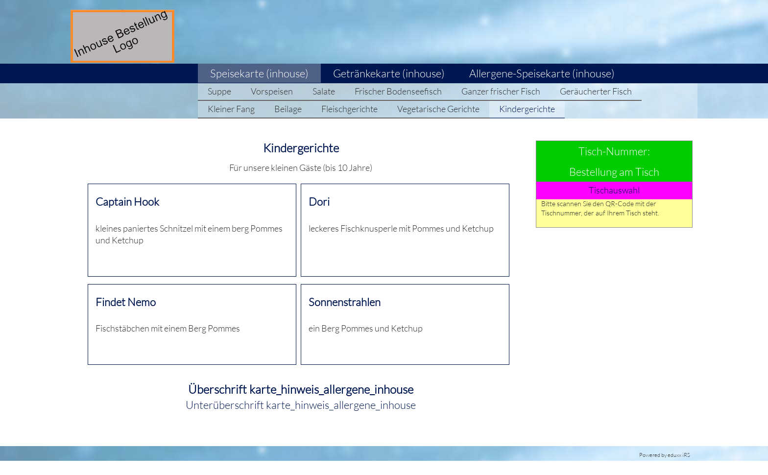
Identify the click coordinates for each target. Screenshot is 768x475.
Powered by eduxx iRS (664, 454)
